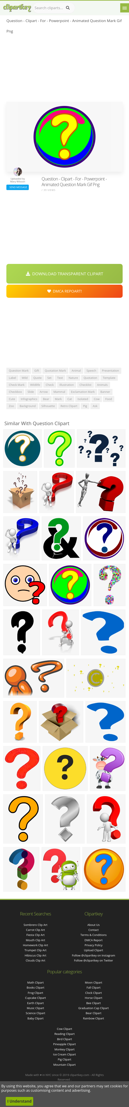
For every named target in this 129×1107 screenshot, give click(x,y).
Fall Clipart (94, 987)
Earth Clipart (35, 1003)
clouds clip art (35, 960)
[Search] (67, 8)
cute (12, 399)
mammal (59, 392)
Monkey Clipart (64, 1049)
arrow (44, 392)
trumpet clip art (35, 950)
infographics (29, 399)
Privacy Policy (93, 945)
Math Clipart (35, 982)
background (28, 406)
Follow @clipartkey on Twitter (93, 960)
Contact (93, 930)
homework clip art (35, 945)
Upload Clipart (93, 950)
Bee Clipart (93, 1003)
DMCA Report (94, 940)
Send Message (17, 187)
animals (102, 385)
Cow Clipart (64, 1029)
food (108, 399)
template (109, 378)
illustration (67, 385)
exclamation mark (83, 392)
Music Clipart (35, 1008)
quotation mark (55, 370)
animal (76, 370)
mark (58, 399)
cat (69, 399)
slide (30, 392)
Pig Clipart (64, 1059)
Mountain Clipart (64, 1065)
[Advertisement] (64, 69)
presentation (110, 370)
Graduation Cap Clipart (93, 1008)
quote (37, 378)
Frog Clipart (35, 993)
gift (36, 370)
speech (91, 370)
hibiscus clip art (35, 955)
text (60, 378)
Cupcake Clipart (35, 998)
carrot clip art (35, 930)
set (49, 378)
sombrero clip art (35, 925)
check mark (16, 385)
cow (97, 399)
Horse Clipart (93, 998)
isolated (83, 399)
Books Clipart (35, 987)
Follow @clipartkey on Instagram (93, 955)
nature (73, 378)
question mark (19, 370)
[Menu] (124, 7)
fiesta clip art (35, 935)
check (50, 385)
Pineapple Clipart (64, 1044)
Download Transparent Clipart (64, 274)
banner (105, 392)
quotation (90, 378)
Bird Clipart (64, 1039)
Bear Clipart (94, 1013)
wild (25, 378)
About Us (93, 925)
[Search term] (54, 8)
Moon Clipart (93, 982)
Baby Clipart (35, 1018)
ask (95, 406)
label (12, 378)
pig (85, 406)
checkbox (15, 392)
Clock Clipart (93, 993)
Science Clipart (35, 1013)
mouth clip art (35, 940)
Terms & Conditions (93, 935)
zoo (11, 406)
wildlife (35, 385)
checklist (85, 385)
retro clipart (69, 406)
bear (46, 399)
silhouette (48, 406)
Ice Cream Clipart (64, 1054)
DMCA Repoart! (64, 291)
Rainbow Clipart (93, 1018)
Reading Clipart (64, 1034)
